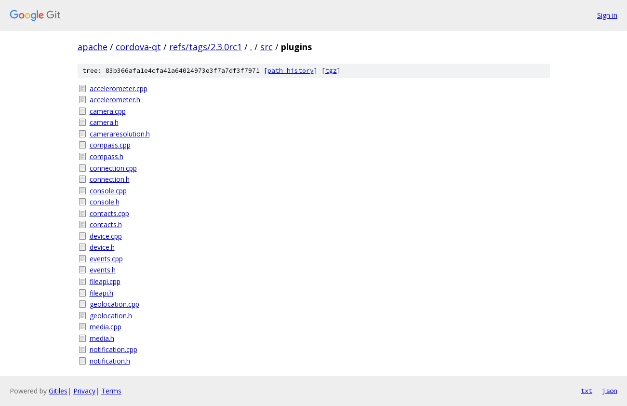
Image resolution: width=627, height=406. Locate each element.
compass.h (106, 156)
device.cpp (106, 236)
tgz (331, 71)
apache (92, 47)
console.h (105, 201)
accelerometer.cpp (118, 88)
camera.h (104, 122)
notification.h (110, 360)
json (609, 390)
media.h (102, 338)
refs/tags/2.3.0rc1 (205, 47)
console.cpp (108, 190)
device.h (102, 247)
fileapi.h (101, 293)
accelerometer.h (115, 99)
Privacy (84, 390)
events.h (103, 269)
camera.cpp (108, 111)
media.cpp (105, 326)
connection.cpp (113, 168)
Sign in (607, 15)
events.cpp (106, 258)
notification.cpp (113, 349)
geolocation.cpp (114, 304)
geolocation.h (111, 315)
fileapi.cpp (105, 281)
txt (586, 390)
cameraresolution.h (120, 133)
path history (290, 71)
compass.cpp (110, 144)
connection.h (110, 179)
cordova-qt (138, 47)
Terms (111, 390)
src (266, 47)
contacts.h (106, 224)
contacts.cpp (109, 213)
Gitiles (58, 390)
